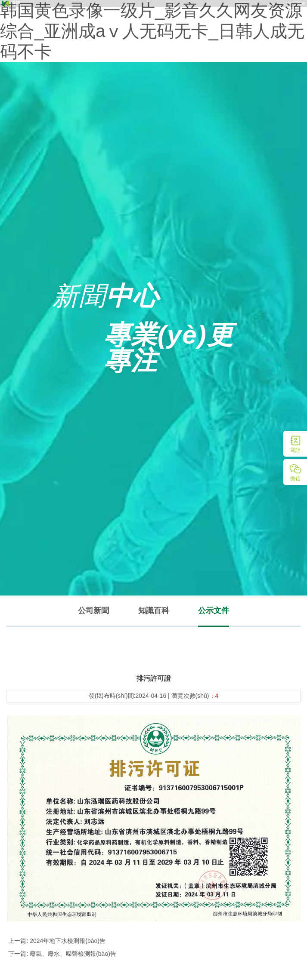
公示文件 (213, 610)
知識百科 (153, 610)
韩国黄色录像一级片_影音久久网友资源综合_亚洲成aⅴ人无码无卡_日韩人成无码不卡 (152, 31)
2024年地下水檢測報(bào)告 (66, 940)
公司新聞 (93, 610)
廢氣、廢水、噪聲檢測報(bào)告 (72, 953)
